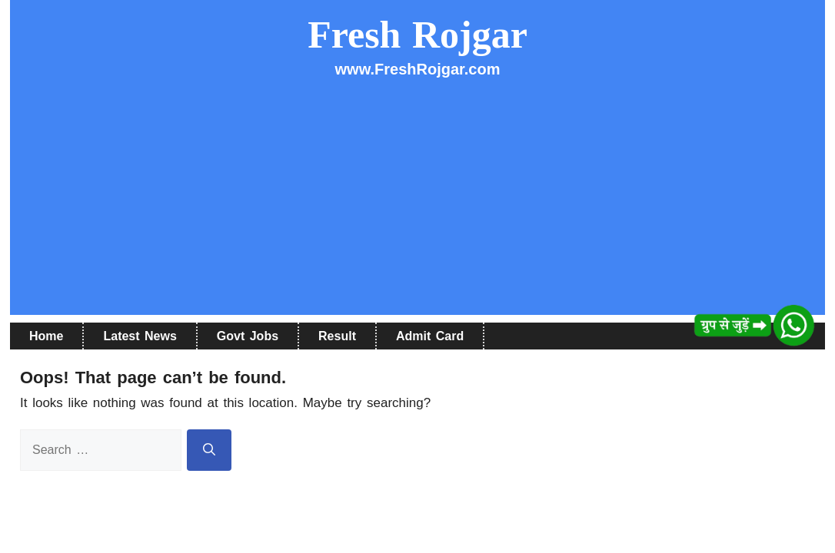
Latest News (139, 336)
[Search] (209, 450)
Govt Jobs (247, 336)
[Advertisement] (417, 207)
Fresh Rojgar (417, 34)
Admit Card (430, 336)
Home (46, 336)
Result (337, 336)
